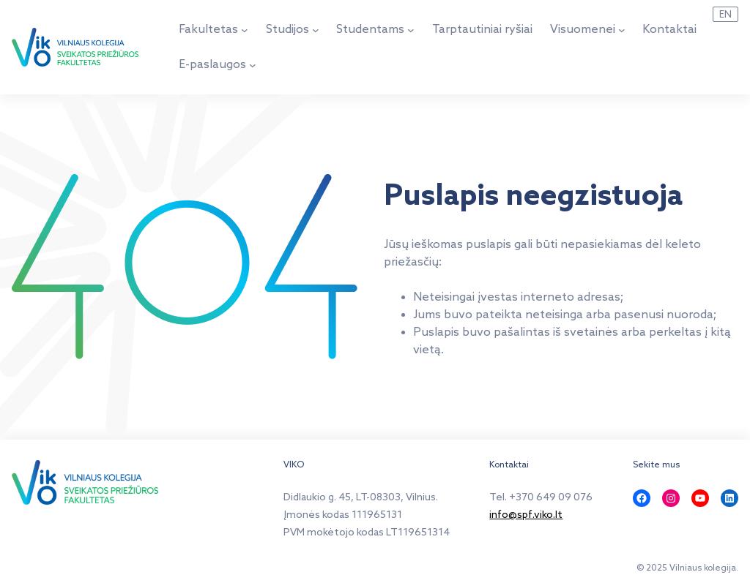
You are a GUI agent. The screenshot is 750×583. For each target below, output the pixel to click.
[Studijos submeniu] (315, 30)
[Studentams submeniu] (411, 30)
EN (725, 14)
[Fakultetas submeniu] (244, 30)
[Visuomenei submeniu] (621, 30)
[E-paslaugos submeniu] (252, 65)
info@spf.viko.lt (525, 515)
